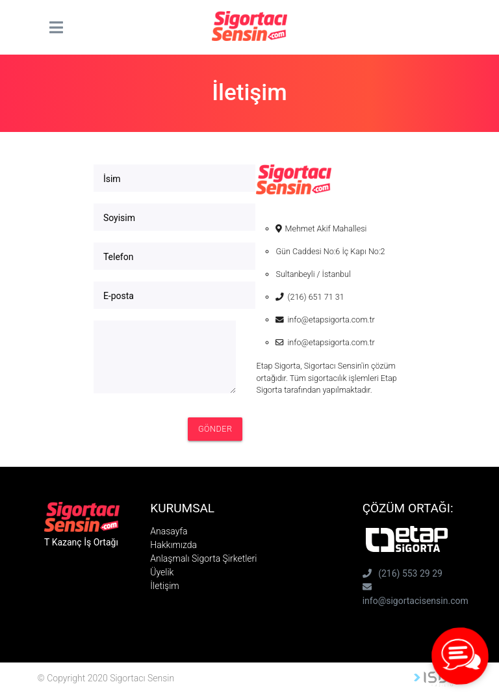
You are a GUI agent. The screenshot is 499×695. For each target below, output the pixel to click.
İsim (112, 179)
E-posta (118, 296)
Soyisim (119, 218)
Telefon (118, 257)
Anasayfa (168, 531)
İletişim (164, 586)
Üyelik (161, 572)
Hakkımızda (173, 545)
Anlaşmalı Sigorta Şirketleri (203, 558)
